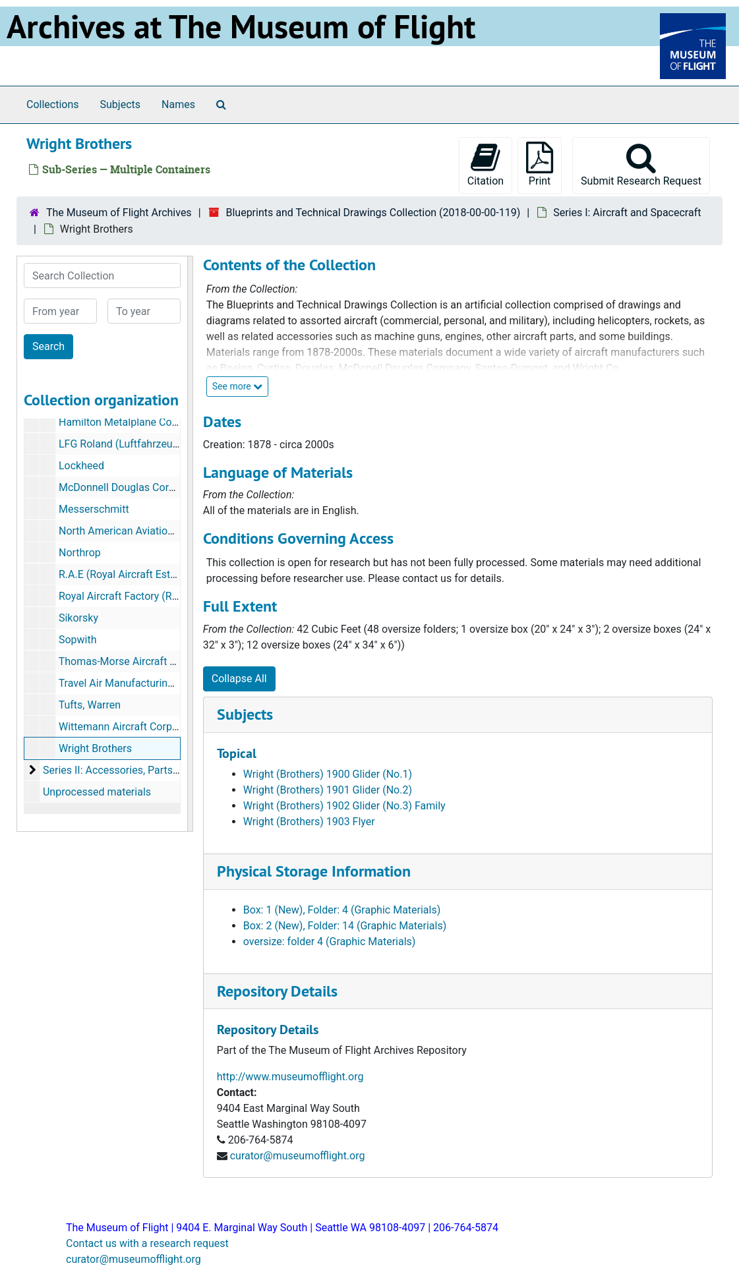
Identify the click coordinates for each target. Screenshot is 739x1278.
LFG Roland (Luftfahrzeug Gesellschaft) (151, 444)
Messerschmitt (94, 509)
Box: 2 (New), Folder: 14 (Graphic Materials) (345, 925)
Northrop (80, 552)
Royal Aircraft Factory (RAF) (124, 596)
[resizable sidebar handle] (189, 543)
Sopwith (78, 639)
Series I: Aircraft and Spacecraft (627, 212)
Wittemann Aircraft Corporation (132, 726)
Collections (52, 104)
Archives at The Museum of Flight (241, 26)
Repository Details (277, 991)
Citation (485, 164)
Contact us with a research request (147, 1243)
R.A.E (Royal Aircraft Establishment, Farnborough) (175, 574)
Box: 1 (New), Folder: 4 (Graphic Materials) (342, 910)
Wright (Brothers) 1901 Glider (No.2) (327, 790)
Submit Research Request (641, 164)
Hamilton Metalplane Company (131, 422)
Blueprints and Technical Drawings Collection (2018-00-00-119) (372, 212)
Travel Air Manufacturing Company (140, 683)
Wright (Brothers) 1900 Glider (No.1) (327, 774)
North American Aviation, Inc (125, 531)
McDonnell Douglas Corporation (133, 487)
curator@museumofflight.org (297, 1155)
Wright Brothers (95, 748)
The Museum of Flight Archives (119, 212)
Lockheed (81, 465)
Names (178, 104)
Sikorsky (78, 618)
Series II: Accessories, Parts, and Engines (139, 770)
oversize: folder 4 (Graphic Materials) (329, 941)
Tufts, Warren (90, 705)
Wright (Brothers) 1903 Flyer (309, 821)
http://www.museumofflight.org (290, 1076)
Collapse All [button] (239, 678)
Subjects (120, 104)
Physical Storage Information (314, 871)
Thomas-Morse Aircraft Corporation (142, 661)
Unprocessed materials (97, 792)
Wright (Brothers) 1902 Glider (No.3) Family (344, 805)
